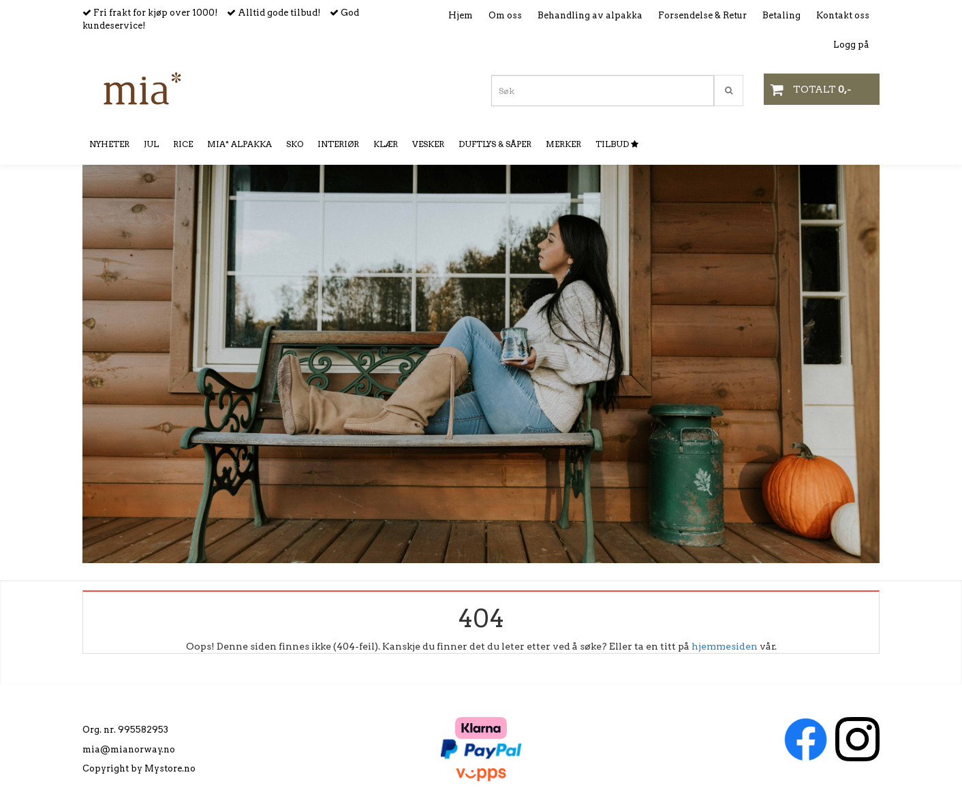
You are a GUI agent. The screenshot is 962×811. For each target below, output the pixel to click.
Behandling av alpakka (590, 15)
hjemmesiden (725, 646)
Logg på (851, 44)
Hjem (460, 15)
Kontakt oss (842, 15)
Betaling (781, 15)
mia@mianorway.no (128, 749)
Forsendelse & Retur (702, 15)
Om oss (505, 15)
